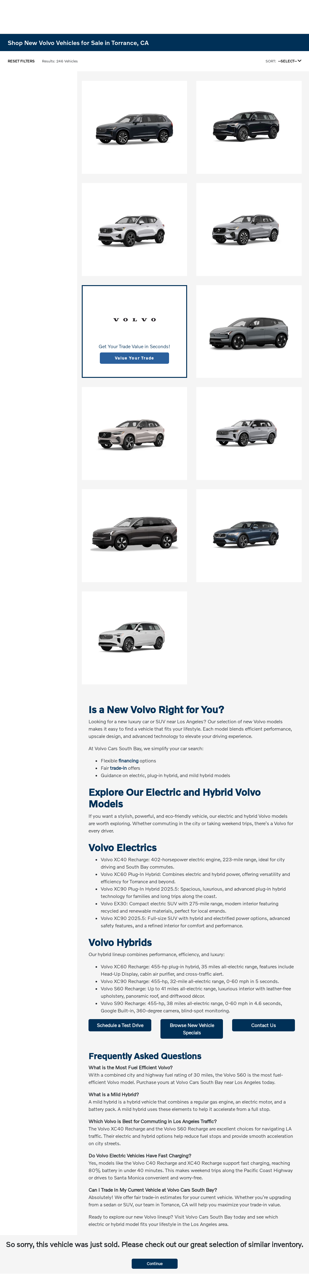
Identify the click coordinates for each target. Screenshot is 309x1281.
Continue (155, 1263)
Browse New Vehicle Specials (192, 1028)
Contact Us (263, 1025)
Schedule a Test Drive (120, 1025)
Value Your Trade (134, 358)
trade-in (118, 768)
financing (128, 760)
